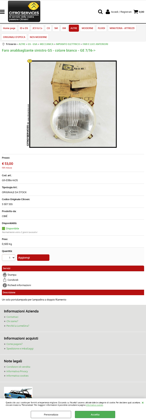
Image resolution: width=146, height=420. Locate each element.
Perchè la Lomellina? (17, 325)
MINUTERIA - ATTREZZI (122, 28)
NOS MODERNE (38, 37)
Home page (9, 28)
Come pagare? (14, 343)
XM (64, 28)
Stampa (12, 274)
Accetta (95, 414)
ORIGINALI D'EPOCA (14, 37)
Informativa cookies (94, 405)
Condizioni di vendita (18, 366)
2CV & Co (37, 28)
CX (48, 28)
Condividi (13, 279)
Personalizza (51, 414)
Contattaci (12, 316)
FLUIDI (101, 28)
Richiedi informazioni (19, 285)
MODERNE (87, 28)
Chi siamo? (12, 321)
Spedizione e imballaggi (19, 348)
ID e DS (24, 28)
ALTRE (74, 28)
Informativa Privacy (17, 371)
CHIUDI (142, 402)
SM (56, 28)
